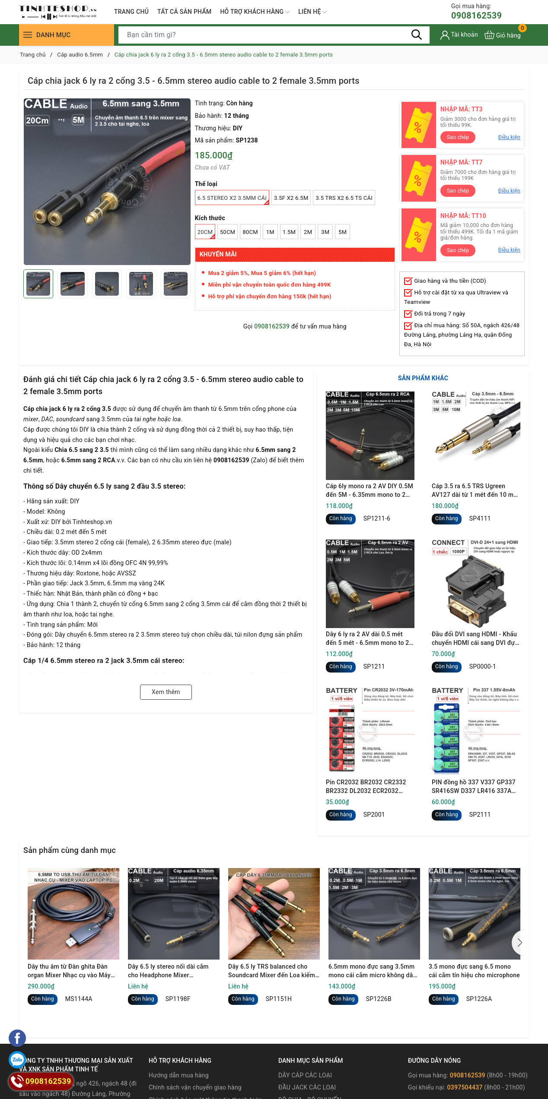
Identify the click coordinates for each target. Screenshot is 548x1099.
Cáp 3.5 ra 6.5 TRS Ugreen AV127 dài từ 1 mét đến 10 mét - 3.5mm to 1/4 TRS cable (475, 491)
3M (325, 232)
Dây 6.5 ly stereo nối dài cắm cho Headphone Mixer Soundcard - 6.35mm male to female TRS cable (168, 971)
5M (342, 232)
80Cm (250, 232)
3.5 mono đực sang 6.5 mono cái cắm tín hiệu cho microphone (474, 971)
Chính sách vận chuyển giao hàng (195, 1087)
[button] (518, 943)
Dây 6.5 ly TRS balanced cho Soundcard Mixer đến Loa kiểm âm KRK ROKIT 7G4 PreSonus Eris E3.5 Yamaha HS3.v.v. (271, 971)
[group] (107, 181)
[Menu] (27, 34)
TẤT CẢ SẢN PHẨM (184, 11)
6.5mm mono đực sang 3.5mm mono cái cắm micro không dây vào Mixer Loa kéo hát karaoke (372, 971)
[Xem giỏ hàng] (502, 35)
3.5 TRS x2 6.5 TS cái (344, 198)
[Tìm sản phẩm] (274, 35)
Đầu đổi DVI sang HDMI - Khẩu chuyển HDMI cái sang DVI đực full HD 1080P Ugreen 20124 (475, 639)
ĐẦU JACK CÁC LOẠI (307, 1087)
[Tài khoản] (459, 35)
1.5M (289, 232)
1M (270, 232)
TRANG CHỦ (131, 11)
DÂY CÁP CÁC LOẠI (305, 1075)
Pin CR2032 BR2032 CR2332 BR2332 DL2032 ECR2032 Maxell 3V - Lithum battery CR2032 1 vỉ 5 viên (366, 787)
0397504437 (465, 1087)
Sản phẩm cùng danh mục (69, 850)
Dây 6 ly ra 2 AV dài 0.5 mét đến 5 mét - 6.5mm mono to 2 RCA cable (367, 639)
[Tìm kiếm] (416, 34)
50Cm (227, 232)
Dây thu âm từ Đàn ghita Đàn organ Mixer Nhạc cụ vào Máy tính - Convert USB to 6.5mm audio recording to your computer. (69, 971)
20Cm (206, 234)
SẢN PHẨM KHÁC (423, 378)
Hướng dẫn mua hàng (179, 1075)
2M (308, 232)
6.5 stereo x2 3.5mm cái (233, 200)
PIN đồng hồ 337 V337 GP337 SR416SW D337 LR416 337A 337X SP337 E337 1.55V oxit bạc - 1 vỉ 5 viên (474, 787)
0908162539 (476, 11)
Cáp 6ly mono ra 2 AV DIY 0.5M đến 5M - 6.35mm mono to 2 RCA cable (369, 491)
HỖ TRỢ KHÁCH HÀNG (255, 12)
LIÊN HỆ (312, 12)
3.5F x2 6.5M (291, 198)
